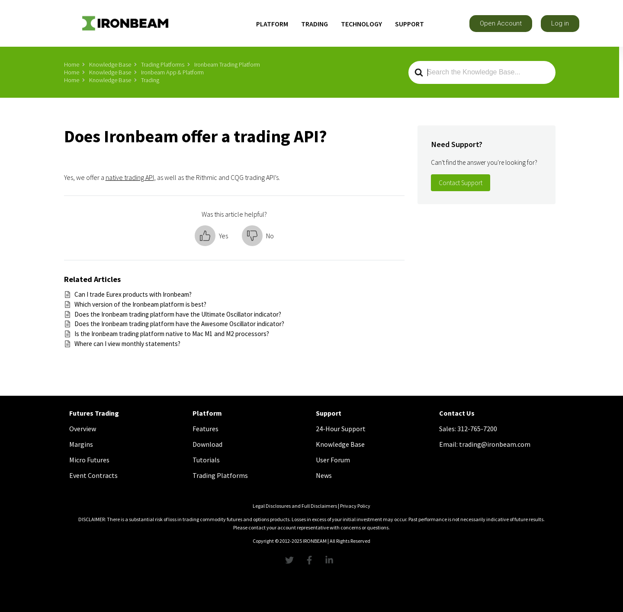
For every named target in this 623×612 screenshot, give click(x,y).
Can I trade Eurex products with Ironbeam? (133, 294)
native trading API (130, 177)
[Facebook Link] (311, 560)
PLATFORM (272, 23)
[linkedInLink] (331, 560)
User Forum (333, 459)
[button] (500, 23)
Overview (82, 428)
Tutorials (206, 459)
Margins (81, 444)
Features (205, 428)
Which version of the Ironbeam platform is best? (140, 304)
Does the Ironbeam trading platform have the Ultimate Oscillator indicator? (177, 314)
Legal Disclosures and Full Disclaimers (295, 506)
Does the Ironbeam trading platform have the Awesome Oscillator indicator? (179, 324)
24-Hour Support (341, 428)
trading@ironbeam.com (494, 444)
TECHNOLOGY (361, 23)
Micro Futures (89, 459)
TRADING (314, 23)
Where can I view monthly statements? (127, 344)
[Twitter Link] (291, 560)
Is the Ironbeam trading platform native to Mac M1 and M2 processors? (171, 334)
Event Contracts (93, 475)
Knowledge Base (340, 444)
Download (207, 444)
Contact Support (460, 183)
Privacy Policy (355, 506)
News (324, 475)
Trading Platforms (220, 475)
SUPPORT (409, 23)
